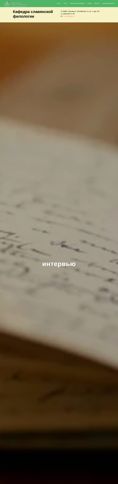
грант (65, 3)
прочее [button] (96, 3)
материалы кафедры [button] (77, 3)
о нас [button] (59, 3)
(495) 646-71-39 (68, 14)
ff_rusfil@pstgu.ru (68, 16)
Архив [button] (89, 3)
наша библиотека (108, 3)
